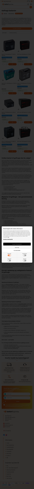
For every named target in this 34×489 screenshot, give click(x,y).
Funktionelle (9, 259)
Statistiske (24, 259)
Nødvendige (9, 254)
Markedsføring (24, 254)
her (8, 237)
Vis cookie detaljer (17, 250)
